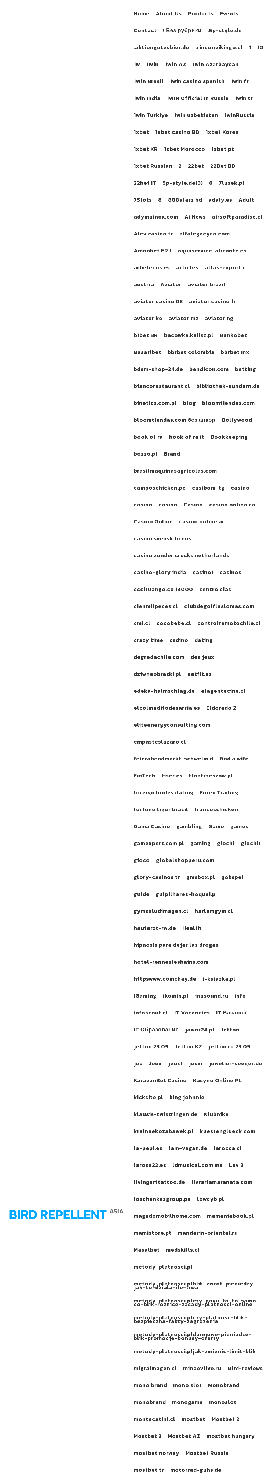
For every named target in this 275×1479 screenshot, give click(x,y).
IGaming (145, 997)
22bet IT (145, 184)
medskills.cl (183, 1251)
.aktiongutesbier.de (161, 48)
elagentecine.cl (223, 692)
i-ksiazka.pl (219, 980)
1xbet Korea (222, 133)
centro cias (215, 590)
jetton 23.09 (151, 1048)
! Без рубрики (182, 31)
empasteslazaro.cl (160, 743)
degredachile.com (159, 658)
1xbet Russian (153, 167)
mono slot (187, 1386)
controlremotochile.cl (229, 624)
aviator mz (183, 319)
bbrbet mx (235, 353)
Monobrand (224, 1386)
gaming (200, 844)
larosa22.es (150, 1166)
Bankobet (233, 336)
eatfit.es (199, 675)
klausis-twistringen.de (166, 1115)
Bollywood (237, 421)
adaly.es (220, 201)
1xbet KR (146, 150)
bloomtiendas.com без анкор (175, 421)
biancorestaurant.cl (162, 387)
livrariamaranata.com (221, 1183)
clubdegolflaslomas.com (219, 607)
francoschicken (216, 810)
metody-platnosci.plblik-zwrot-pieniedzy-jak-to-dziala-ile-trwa (195, 1286)
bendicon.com (209, 370)
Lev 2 (236, 1166)
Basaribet (147, 353)
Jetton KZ (188, 1048)
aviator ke (148, 319)
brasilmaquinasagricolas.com (175, 472)
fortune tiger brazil (161, 810)
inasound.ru (211, 997)
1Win (152, 65)
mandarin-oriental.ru (208, 1234)
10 (260, 48)
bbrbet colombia (191, 353)
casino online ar (202, 523)
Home (142, 14)
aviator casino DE (158, 302)
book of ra (148, 438)
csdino (178, 641)
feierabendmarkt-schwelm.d (173, 760)
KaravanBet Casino (160, 1081)
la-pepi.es (148, 1149)
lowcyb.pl (210, 1200)
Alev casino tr (153, 235)
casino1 (203, 573)
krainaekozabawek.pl (164, 1132)
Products (201, 14)
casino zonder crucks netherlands (181, 556)
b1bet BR (146, 336)
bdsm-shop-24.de (158, 370)
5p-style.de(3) (183, 184)
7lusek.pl (232, 184)
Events (229, 14)
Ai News (195, 218)
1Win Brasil (149, 82)
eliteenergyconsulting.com (172, 726)
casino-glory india (160, 573)
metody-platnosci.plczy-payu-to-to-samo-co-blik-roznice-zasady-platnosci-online (196, 1303)
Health (191, 929)
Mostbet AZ (184, 1437)
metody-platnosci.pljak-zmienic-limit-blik (195, 1352)
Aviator (171, 285)
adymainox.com (156, 218)
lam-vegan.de (188, 1149)
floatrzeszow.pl (211, 777)
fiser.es (172, 777)
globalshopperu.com (185, 861)
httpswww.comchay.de (165, 980)
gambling (189, 827)
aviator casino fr (212, 302)
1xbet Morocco (184, 150)
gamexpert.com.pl (159, 844)
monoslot (223, 1403)
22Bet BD (223, 167)
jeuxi (196, 1064)
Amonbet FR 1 (153, 252)
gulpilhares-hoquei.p (186, 895)
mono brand (150, 1386)
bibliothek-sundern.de (228, 387)
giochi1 (251, 844)
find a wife (234, 760)
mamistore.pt (153, 1234)
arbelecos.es (152, 268)
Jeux (155, 1064)
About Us (169, 14)
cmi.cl (142, 624)
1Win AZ (175, 65)
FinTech (144, 777)
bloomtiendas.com (228, 404)
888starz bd (185, 201)
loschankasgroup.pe (162, 1200)
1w (137, 65)
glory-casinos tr (157, 878)
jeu (138, 1064)
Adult (246, 201)
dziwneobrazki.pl (157, 675)
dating (203, 641)
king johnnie (187, 1098)
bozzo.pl (146, 455)
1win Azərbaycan (216, 65)
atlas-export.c (225, 268)
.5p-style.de (225, 31)
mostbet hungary (231, 1437)
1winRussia (240, 116)
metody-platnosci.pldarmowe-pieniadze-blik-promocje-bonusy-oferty (193, 1337)
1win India (147, 99)
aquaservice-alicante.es (212, 252)
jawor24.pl (200, 1031)
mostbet (193, 1420)
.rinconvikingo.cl (219, 48)
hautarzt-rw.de (155, 929)
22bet (196, 167)
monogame (187, 1403)
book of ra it (186, 438)
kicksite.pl (148, 1098)
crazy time (148, 641)
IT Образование (156, 1031)
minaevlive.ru (202, 1369)
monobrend (150, 1403)
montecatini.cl (154, 1420)
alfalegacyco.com (204, 235)
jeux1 (175, 1064)
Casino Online (153, 523)
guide (142, 895)
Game (216, 827)
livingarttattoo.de (159, 1183)
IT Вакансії (231, 1014)
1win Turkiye (151, 116)
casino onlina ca (232, 506)
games (239, 827)
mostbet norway (156, 1454)
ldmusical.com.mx (197, 1166)
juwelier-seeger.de (235, 1064)
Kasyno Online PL (217, 1081)
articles (187, 268)
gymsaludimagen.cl (161, 912)
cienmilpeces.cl (156, 607)
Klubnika (216, 1115)
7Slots (143, 201)
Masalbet (147, 1251)
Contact (145, 31)
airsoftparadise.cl (237, 218)
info (240, 997)
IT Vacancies (192, 1014)
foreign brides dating (164, 793)
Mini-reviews (245, 1369)
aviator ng (219, 319)
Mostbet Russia (207, 1454)
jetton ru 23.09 (229, 1048)
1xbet (141, 133)
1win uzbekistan (196, 116)
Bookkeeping (229, 438)
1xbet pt (222, 150)
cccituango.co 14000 (163, 590)
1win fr (240, 82)
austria (144, 285)
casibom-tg (208, 489)
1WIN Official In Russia (198, 99)
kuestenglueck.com (227, 1132)
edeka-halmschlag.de (164, 692)
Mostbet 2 (226, 1420)
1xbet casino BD (177, 133)
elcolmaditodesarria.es (167, 709)
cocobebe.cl (174, 624)
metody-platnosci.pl (163, 1268)
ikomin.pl (176, 997)
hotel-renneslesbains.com (171, 963)
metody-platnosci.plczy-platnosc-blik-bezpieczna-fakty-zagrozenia (190, 1320)
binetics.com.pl (155, 404)
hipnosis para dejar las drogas (176, 946)
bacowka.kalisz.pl (189, 336)
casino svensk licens (162, 539)
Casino (193, 506)
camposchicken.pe (160, 489)
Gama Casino (152, 827)
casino (240, 489)
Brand (172, 455)
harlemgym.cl (214, 912)
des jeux (202, 658)
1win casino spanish (197, 82)
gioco (142, 861)
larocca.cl (228, 1149)
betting (245, 370)
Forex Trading (219, 793)
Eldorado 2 (221, 709)
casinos (230, 573)
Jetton (230, 1031)
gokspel (232, 878)
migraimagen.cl (155, 1369)
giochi (226, 844)
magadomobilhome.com (167, 1217)
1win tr (244, 99)
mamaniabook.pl (230, 1217)
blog (189, 404)
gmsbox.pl (200, 878)
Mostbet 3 (148, 1437)
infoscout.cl (151, 1014)
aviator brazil (207, 285)
